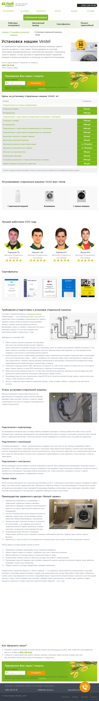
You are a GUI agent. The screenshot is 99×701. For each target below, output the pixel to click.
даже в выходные (14, 25)
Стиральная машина (35, 17)
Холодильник (10, 17)
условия (24, 11)
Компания (65, 697)
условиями (42, 89)
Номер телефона (11, 79)
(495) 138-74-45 (88, 5)
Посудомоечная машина (66, 17)
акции (74, 11)
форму (57, 649)
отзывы (91, 11)
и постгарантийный (88, 25)
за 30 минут (38, 25)
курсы (58, 11)
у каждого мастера (63, 25)
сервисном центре (34, 314)
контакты (41, 11)
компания (8, 11)
